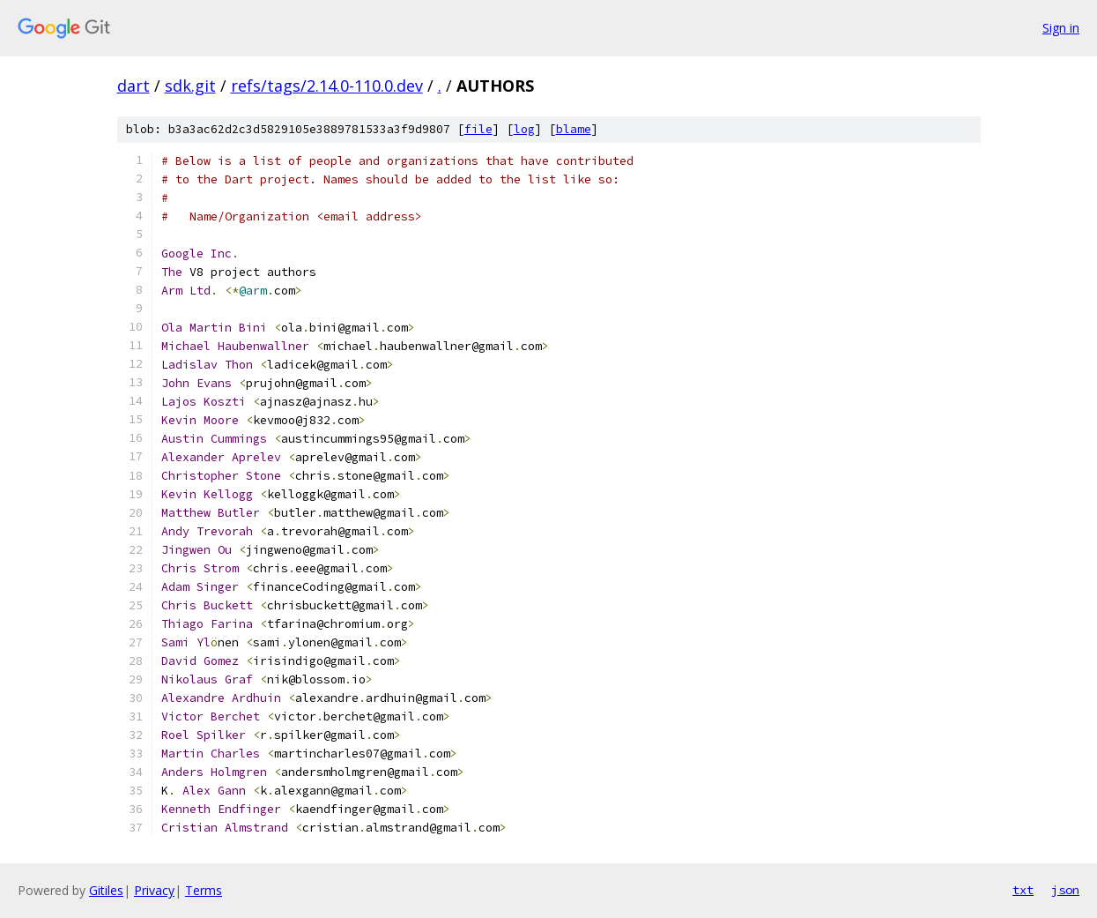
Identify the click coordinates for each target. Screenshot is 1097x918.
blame (573, 129)
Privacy (154, 890)
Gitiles (106, 890)
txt (1023, 890)
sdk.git (190, 85)
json (1065, 890)
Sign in (1060, 27)
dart (133, 85)
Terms (203, 890)
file (478, 129)
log (524, 129)
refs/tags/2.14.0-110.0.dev (327, 85)
